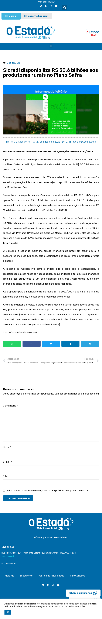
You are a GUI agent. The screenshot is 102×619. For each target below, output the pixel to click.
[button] (64, 7)
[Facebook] (46, 6)
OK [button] (8, 612)
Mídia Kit (9, 575)
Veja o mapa (7, 556)
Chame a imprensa (83, 593)
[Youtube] (56, 6)
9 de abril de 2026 (47, 2)
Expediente (26, 575)
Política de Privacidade (51, 575)
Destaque (13, 62)
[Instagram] (51, 6)
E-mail (7, 462)
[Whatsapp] (41, 6)
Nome (7, 447)
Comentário (10, 405)
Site (5, 476)
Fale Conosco (77, 575)
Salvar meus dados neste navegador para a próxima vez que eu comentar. (47, 491)
